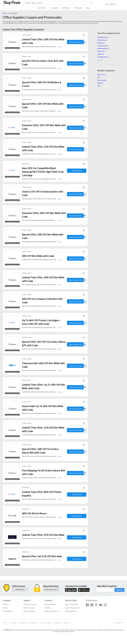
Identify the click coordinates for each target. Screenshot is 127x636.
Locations (47, 608)
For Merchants (8, 611)
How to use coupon (30, 604)
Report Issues (20, 589)
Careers (5, 608)
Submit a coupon (29, 608)
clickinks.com (101, 43)
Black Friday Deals (71, 604)
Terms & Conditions (45, 623)
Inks (98, 77)
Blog (87, 8)
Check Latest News (51, 589)
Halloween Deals (70, 611)
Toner (99, 86)
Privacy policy (32, 623)
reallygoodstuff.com (103, 48)
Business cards (101, 74)
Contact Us (66, 623)
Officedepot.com (102, 40)
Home (5, 13)
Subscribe (119, 590)
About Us (58, 623)
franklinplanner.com (103, 37)
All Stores (66, 8)
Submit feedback (29, 611)
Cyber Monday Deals (72, 608)
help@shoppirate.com (51, 611)
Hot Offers (42, 8)
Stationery (100, 83)
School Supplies (101, 80)
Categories (54, 8)
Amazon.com (101, 51)
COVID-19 (22, 623)
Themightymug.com (103, 57)
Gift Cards (78, 8)
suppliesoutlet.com (102, 45)
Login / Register (110, 4)
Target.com (100, 54)
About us (6, 604)
